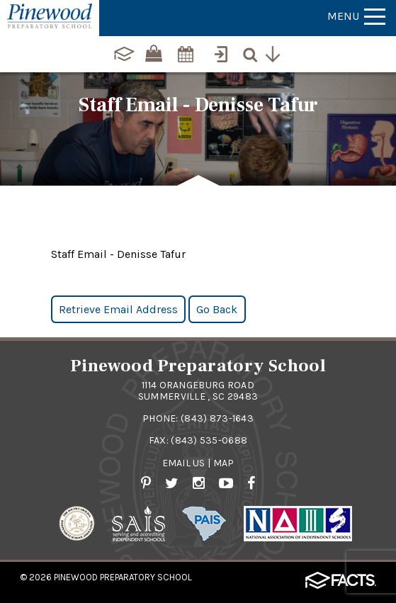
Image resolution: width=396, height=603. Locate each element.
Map (223, 463)
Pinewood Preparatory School (123, 577)
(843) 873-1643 (217, 418)
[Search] (254, 52)
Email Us (183, 463)
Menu (356, 16)
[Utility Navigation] (276, 52)
